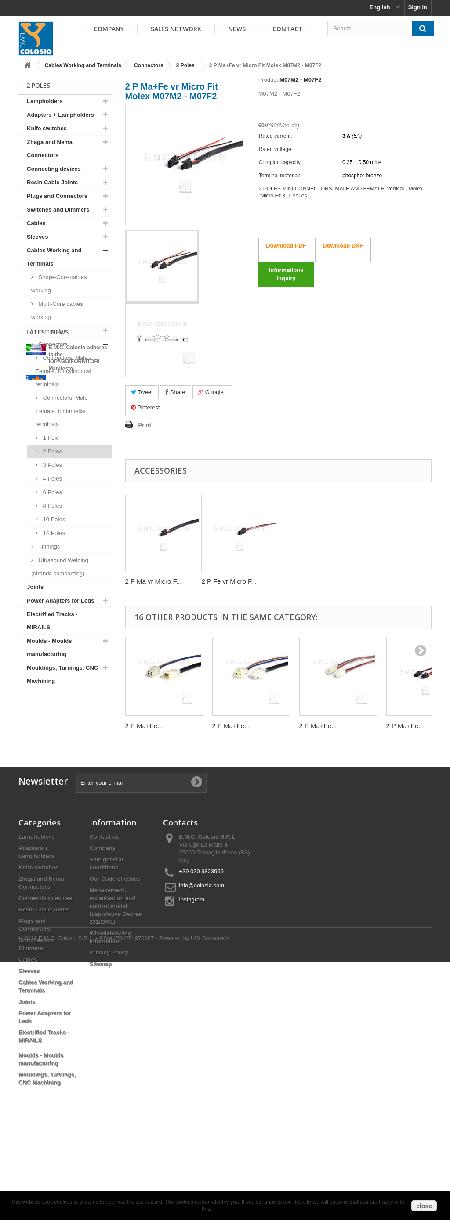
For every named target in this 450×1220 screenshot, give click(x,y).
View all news (65, 807)
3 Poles (51, 465)
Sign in (417, 7)
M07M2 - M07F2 (300, 79)
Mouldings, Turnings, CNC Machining (62, 674)
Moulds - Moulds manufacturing (49, 647)
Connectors (148, 65)
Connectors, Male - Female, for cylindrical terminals (63, 371)
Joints (35, 587)
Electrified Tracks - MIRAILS (52, 621)
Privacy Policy (109, 1034)
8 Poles (51, 505)
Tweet (142, 392)
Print (145, 425)
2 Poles (185, 65)
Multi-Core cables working (57, 310)
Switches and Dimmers (58, 209)
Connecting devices (54, 168)
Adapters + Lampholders (60, 114)
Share (175, 392)
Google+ (212, 392)
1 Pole (50, 437)
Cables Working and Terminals (83, 65)
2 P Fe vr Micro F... (229, 581)
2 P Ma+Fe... (144, 725)
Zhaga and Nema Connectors (50, 148)
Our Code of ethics (115, 961)
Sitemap (101, 1046)
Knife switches (47, 128)
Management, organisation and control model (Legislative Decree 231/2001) (116, 988)
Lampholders (45, 101)
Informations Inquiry (286, 274)
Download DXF (343, 245)
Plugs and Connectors (57, 196)
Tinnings (48, 546)
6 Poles (51, 492)
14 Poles (53, 533)
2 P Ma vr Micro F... (153, 581)
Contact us (104, 918)
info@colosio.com (201, 967)
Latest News (47, 711)
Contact (287, 29)
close (424, 1205)
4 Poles (51, 478)
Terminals (50, 330)
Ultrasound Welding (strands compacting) (59, 567)
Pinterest (145, 407)
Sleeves (37, 236)
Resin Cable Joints (52, 182)
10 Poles (53, 519)
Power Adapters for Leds (60, 600)
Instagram (191, 981)
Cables (36, 223)
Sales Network (176, 29)
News (237, 29)
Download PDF (286, 245)
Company (109, 29)
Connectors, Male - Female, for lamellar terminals (63, 411)
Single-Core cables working (59, 284)
